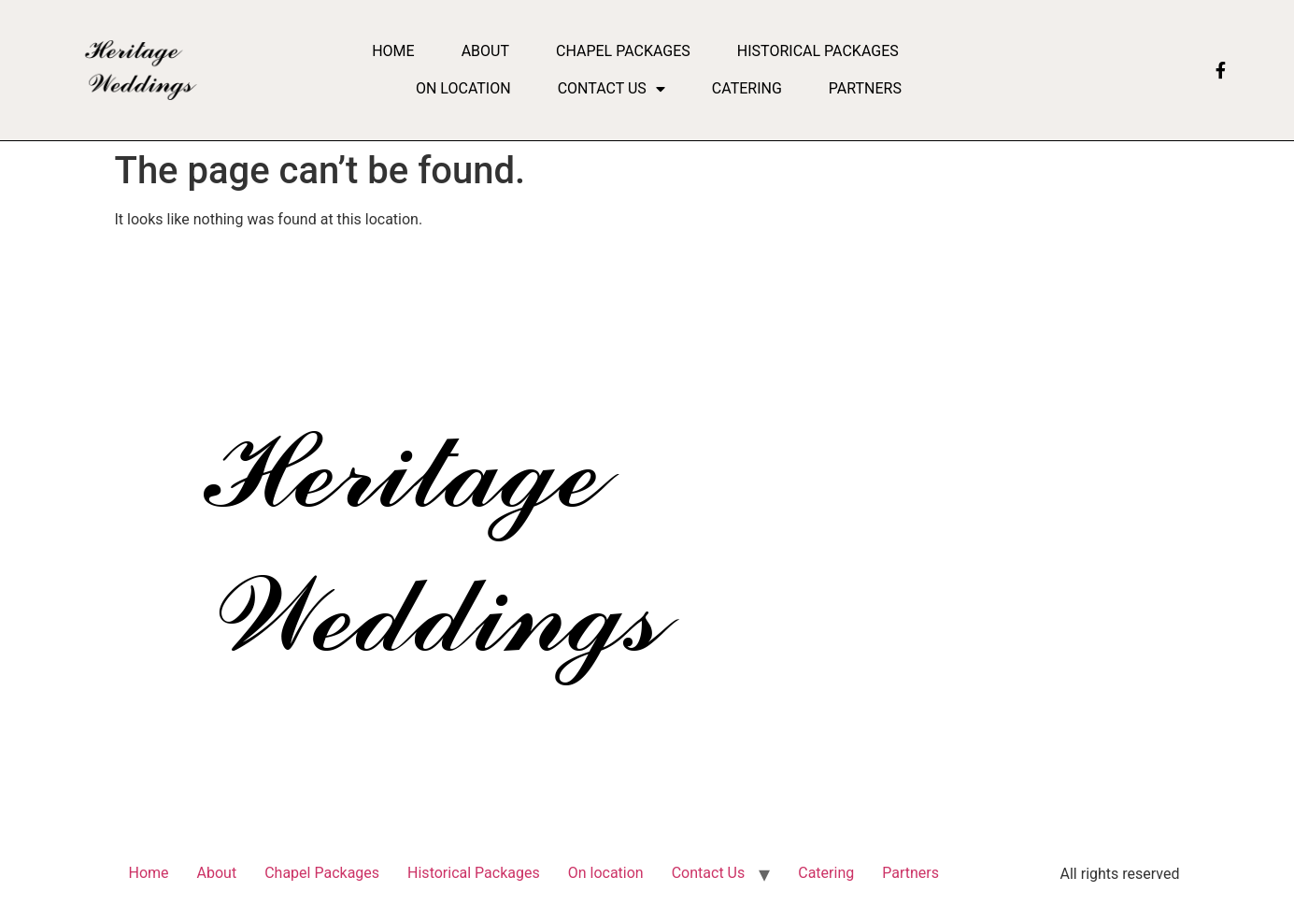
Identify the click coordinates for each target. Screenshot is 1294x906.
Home (393, 51)
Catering (747, 88)
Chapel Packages (623, 51)
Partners (865, 88)
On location (463, 88)
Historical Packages (818, 51)
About (485, 51)
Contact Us (611, 89)
